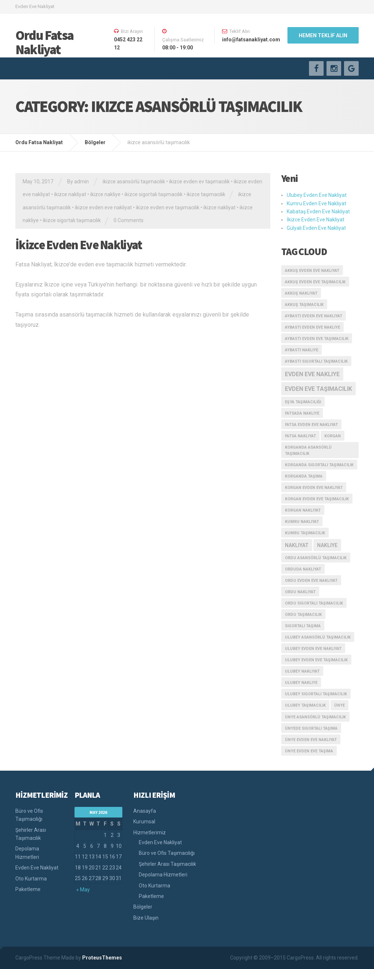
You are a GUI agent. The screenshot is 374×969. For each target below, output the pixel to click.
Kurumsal (144, 821)
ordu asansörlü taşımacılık (316, 557)
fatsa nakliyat (300, 436)
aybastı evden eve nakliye (312, 327)
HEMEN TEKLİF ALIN (323, 35)
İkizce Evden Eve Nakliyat (78, 244)
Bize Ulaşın (146, 918)
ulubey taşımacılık (305, 705)
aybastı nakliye (301, 350)
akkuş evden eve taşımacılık (315, 282)
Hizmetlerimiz (149, 832)
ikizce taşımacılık (206, 194)
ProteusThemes (102, 958)
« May (83, 890)
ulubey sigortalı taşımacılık (316, 694)
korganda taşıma (304, 476)
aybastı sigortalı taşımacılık (316, 361)
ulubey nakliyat (302, 671)
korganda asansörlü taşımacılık (308, 450)
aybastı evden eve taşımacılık (316, 338)
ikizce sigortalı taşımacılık (154, 194)
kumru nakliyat (302, 521)
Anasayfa (144, 811)
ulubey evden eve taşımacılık (316, 660)
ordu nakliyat (300, 592)
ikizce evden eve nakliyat (103, 207)
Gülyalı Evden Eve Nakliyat (316, 228)
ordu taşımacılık (303, 614)
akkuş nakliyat (301, 293)
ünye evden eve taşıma (309, 751)
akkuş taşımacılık (304, 304)
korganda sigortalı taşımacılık (319, 465)
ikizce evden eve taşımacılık (167, 207)
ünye (339, 705)
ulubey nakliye (301, 682)
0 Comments (129, 220)
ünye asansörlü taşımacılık (315, 717)
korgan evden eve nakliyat (314, 487)
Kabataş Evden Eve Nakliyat (318, 211)
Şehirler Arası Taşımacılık (30, 834)
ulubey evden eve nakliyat (313, 648)
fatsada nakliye (302, 413)
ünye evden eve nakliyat (311, 739)
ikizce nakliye (105, 194)
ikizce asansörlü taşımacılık (134, 181)
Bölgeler (142, 907)
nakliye (327, 545)
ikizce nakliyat (70, 194)
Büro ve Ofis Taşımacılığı (29, 815)
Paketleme (28, 889)
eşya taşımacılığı (303, 402)
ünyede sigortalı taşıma (311, 728)
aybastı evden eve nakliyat (313, 316)
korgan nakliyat (303, 510)
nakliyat (297, 545)
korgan (332, 436)
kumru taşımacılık (305, 533)
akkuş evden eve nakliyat (312, 270)
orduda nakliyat (303, 569)
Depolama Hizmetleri (27, 853)
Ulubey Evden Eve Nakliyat (317, 195)
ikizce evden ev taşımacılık (199, 181)
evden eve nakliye (312, 374)
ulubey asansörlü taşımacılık (318, 637)
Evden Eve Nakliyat (36, 868)
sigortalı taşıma (303, 626)
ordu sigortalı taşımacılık (314, 603)
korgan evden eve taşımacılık (317, 499)
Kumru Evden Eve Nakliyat (316, 203)
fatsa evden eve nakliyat (311, 424)
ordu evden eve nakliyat (311, 580)
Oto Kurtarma (31, 879)
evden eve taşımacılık (318, 388)
